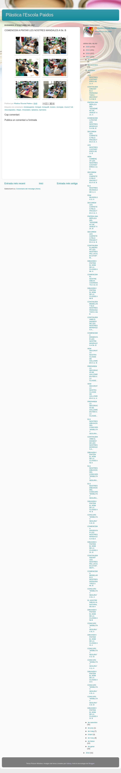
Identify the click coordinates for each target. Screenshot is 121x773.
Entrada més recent (14, 183)
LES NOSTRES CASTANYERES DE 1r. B (92, 149)
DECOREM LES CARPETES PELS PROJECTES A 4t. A (92, 137)
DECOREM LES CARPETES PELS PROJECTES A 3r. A (92, 208)
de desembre (93, 60)
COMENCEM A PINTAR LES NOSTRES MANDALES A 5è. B (92, 123)
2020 (88, 47)
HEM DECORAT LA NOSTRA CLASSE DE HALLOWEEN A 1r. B (92, 356)
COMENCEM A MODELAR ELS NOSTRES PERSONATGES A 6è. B (92, 578)
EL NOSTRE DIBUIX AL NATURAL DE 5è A (92, 603)
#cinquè (38, 107)
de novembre (93, 65)
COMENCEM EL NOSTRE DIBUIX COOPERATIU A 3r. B (92, 280)
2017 (88, 57)
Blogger (91, 763)
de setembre (92, 722)
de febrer (91, 741)
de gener (91, 746)
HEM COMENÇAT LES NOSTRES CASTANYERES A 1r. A (92, 163)
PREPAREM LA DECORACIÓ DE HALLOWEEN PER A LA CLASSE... (92, 373)
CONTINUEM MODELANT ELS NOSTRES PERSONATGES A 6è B (92, 308)
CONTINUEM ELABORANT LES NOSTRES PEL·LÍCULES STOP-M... (92, 252)
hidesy (69, 763)
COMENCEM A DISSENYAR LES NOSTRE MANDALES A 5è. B (92, 339)
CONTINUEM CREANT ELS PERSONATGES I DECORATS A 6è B (92, 93)
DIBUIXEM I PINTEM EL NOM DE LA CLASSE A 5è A (92, 458)
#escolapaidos (10, 110)
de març (91, 738)
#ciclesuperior (29, 107)
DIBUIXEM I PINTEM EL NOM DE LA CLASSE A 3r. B (92, 713)
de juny (91, 728)
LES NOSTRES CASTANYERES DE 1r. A (92, 79)
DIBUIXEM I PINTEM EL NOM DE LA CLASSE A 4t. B (92, 506)
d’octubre (91, 70)
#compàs (59, 107)
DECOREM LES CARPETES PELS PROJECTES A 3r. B (92, 237)
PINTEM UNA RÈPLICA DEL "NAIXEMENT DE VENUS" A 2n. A (92, 108)
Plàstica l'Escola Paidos (29, 14)
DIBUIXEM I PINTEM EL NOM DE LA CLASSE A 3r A (92, 677)
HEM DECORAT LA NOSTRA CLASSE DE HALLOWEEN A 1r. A (92, 391)
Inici (41, 183)
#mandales (26, 110)
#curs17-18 (68, 107)
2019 (88, 50)
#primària (42, 110)
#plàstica (34, 110)
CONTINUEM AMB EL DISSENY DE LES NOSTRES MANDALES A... (92, 323)
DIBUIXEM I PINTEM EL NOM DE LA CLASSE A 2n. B (92, 547)
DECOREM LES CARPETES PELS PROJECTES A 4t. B (92, 177)
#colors (53, 107)
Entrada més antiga (67, 183)
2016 (88, 753)
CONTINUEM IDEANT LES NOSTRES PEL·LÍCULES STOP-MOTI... (92, 562)
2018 (88, 53)
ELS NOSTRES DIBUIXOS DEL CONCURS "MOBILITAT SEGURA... (92, 426)
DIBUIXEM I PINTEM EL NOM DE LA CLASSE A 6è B (92, 293)
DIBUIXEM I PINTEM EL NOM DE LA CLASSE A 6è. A (92, 266)
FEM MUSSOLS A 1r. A (92, 197)
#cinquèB (45, 107)
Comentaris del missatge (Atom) (28, 189)
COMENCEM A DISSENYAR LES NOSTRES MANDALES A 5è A (92, 532)
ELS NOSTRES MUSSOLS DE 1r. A (92, 189)
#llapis (18, 110)
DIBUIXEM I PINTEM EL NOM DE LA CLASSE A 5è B (92, 615)
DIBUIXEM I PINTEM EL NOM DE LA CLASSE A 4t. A (92, 640)
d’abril (90, 734)
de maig (91, 731)
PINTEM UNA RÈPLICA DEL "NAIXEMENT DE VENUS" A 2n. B (92, 222)
